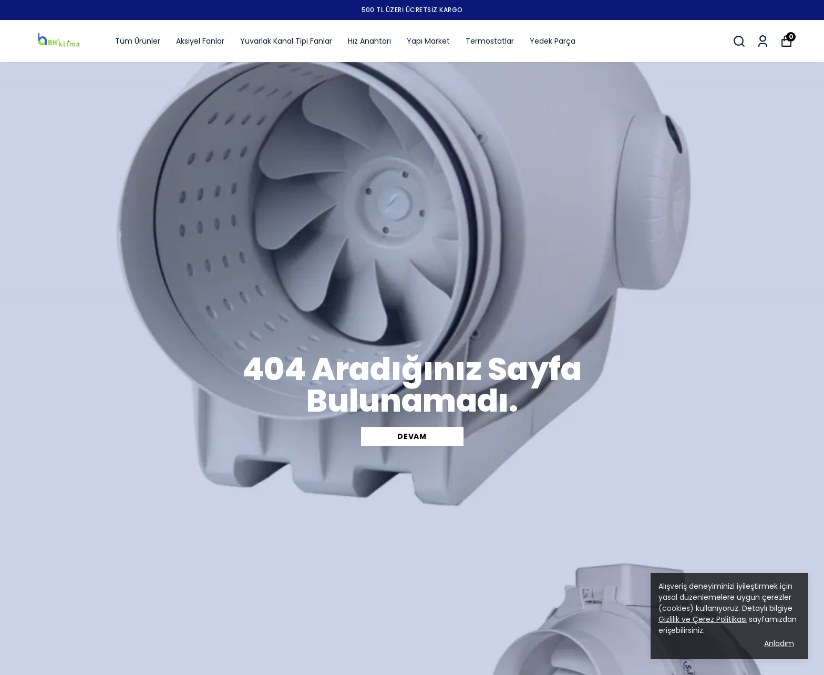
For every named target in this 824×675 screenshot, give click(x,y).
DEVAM (412, 436)
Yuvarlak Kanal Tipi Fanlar (286, 41)
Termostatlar (490, 41)
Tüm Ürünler (137, 41)
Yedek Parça (552, 41)
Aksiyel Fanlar (200, 41)
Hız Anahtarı (369, 41)
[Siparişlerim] (762, 41)
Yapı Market (428, 41)
